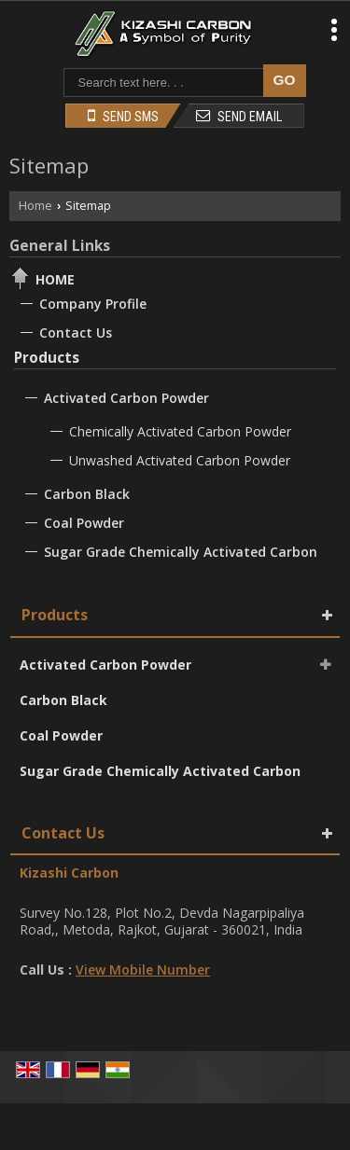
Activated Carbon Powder (126, 398)
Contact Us (75, 332)
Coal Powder (84, 523)
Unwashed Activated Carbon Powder (179, 460)
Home (35, 206)
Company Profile (93, 303)
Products (46, 357)
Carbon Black (87, 494)
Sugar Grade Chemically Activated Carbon (180, 552)
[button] (143, 969)
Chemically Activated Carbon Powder (180, 431)
